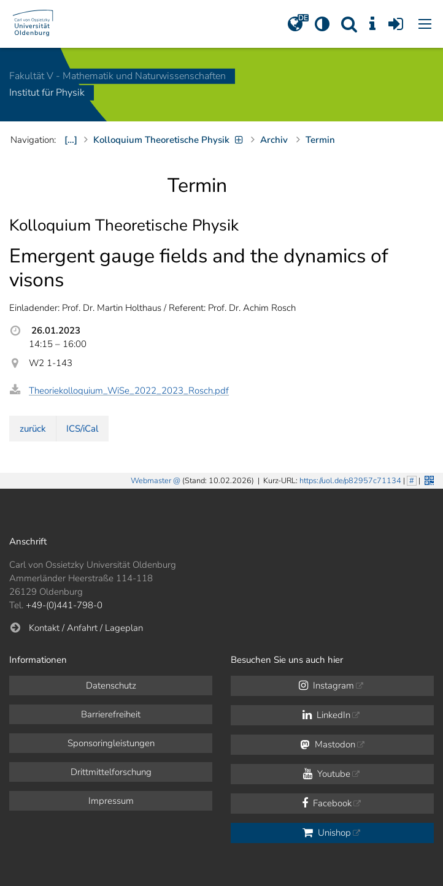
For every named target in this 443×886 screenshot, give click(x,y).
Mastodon (328, 744)
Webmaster (151, 480)
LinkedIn (326, 715)
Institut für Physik (47, 93)
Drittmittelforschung (111, 772)
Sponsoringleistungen (111, 743)
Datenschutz (111, 685)
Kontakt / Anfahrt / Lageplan (86, 628)
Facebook (327, 803)
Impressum (111, 801)
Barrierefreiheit (111, 714)
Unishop (326, 833)
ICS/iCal (82, 428)
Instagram (326, 685)
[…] (70, 140)
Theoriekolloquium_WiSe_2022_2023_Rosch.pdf (129, 390)
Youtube (326, 774)
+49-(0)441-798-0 (64, 605)
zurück (33, 428)
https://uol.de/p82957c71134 (350, 480)
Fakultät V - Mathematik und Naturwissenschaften (117, 76)
